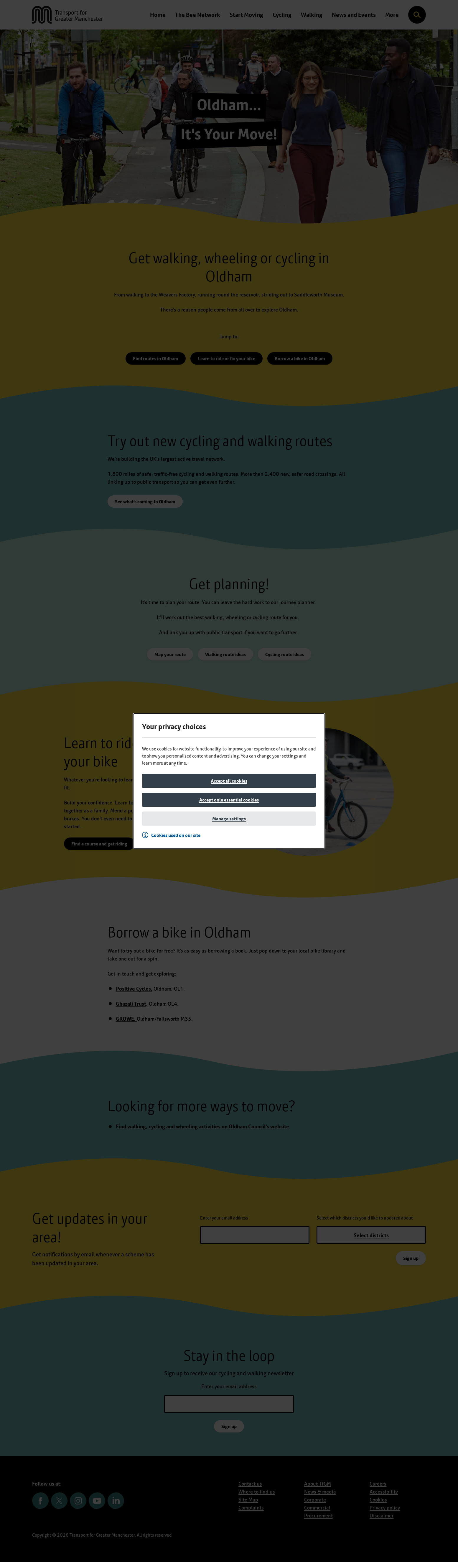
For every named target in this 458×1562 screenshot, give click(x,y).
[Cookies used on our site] (172, 835)
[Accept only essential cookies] (229, 800)
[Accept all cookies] (229, 781)
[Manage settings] (229, 819)
